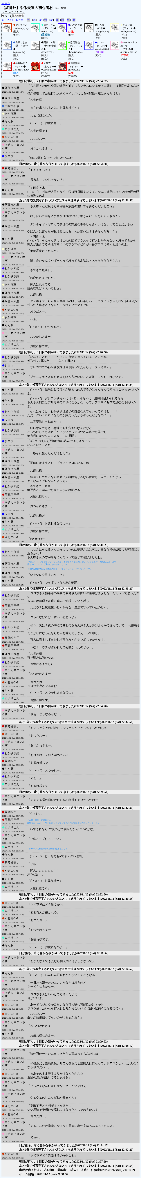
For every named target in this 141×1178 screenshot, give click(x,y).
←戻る (5, 3)
